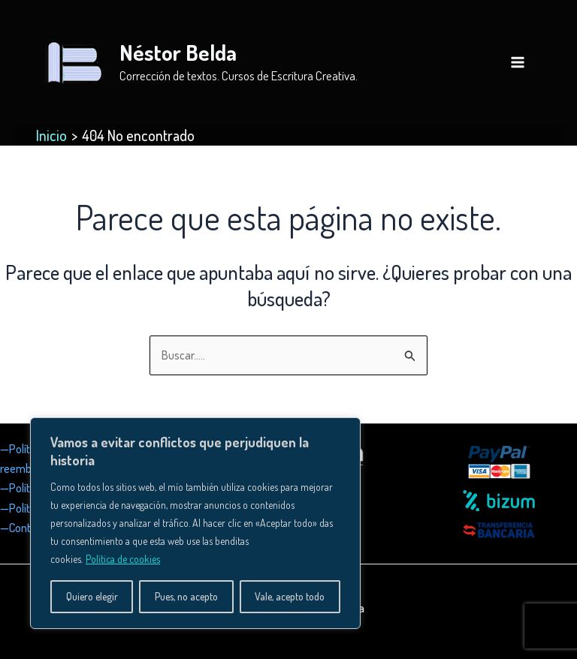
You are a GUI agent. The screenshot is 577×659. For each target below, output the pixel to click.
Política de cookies (123, 558)
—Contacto (26, 527)
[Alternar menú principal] (517, 62)
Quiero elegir (92, 596)
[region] (195, 523)
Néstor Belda (178, 52)
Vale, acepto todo (290, 596)
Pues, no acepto (186, 596)
